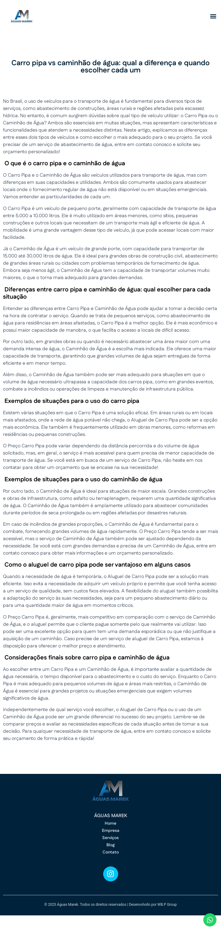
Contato (111, 852)
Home (110, 823)
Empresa (110, 831)
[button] (213, 16)
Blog (110, 845)
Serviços (110, 838)
